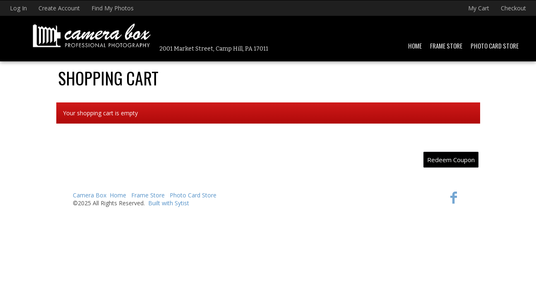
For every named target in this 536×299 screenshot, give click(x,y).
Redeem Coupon (451, 160)
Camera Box (89, 195)
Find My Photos (112, 8)
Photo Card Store (495, 45)
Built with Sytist (168, 203)
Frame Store (446, 45)
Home (415, 45)
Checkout (513, 8)
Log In (18, 8)
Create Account (59, 8)
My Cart (479, 8)
